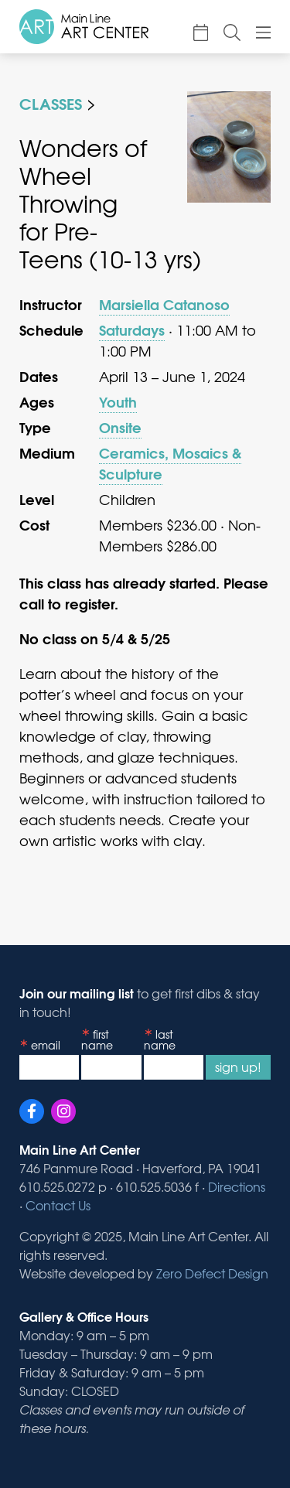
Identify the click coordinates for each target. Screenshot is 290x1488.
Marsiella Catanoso (164, 304)
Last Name (160, 1040)
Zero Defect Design (212, 1273)
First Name (97, 1040)
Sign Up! (238, 1066)
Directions (236, 1186)
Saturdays (132, 329)
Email (45, 1044)
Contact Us (58, 1205)
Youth (118, 401)
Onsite (120, 427)
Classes (50, 102)
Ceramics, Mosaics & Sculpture (170, 463)
